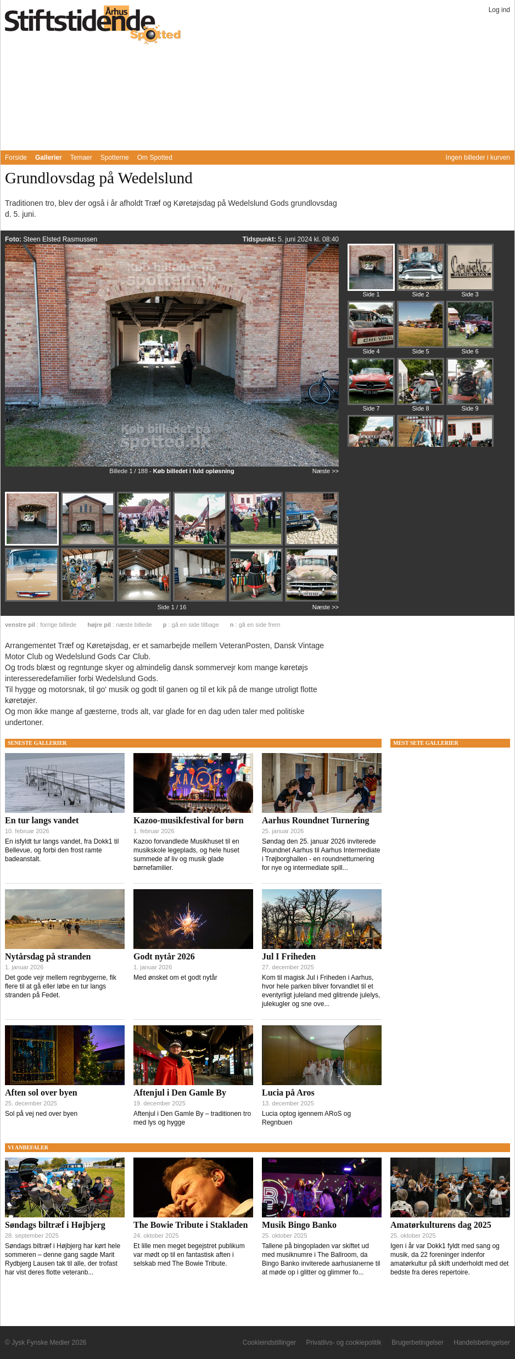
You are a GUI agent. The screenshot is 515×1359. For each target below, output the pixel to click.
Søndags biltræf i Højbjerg (55, 1224)
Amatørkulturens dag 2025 (440, 1224)
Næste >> (325, 471)
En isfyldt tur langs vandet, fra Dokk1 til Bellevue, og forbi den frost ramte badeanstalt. (62, 850)
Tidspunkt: (260, 239)
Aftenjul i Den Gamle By (179, 1092)
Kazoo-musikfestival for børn (188, 820)
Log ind (499, 10)
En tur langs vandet (42, 820)
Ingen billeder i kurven (478, 157)
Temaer (81, 157)
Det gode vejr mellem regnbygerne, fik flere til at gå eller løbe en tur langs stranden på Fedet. (60, 986)
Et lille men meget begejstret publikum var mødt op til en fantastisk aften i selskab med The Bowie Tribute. (189, 1254)
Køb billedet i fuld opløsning (193, 471)
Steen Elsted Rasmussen (60, 239)
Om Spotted (154, 157)
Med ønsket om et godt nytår (175, 977)
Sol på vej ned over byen (41, 1113)
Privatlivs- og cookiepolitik (343, 1342)
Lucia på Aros (288, 1092)
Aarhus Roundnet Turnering (316, 820)
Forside (16, 157)
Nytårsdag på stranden (48, 956)
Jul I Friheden (289, 956)
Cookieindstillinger (269, 1342)
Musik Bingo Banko (299, 1224)
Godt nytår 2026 (164, 956)
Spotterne (114, 157)
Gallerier (48, 157)
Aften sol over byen (41, 1092)
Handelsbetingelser (482, 1342)
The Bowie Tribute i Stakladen (190, 1224)
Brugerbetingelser (417, 1342)
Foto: (14, 239)
